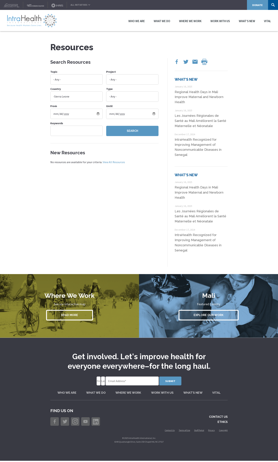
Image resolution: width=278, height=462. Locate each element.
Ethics (223, 423)
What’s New (247, 20)
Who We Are (136, 20)
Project (111, 71)
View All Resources (114, 162)
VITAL (267, 20)
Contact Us (218, 418)
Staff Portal (199, 431)
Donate (257, 5)
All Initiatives (80, 4)
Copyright (223, 431)
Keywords (56, 123)
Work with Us (220, 20)
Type (109, 89)
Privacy (211, 431)
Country (55, 89)
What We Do (162, 20)
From (53, 106)
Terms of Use (184, 431)
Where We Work (190, 20)
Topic (53, 71)
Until (109, 106)
